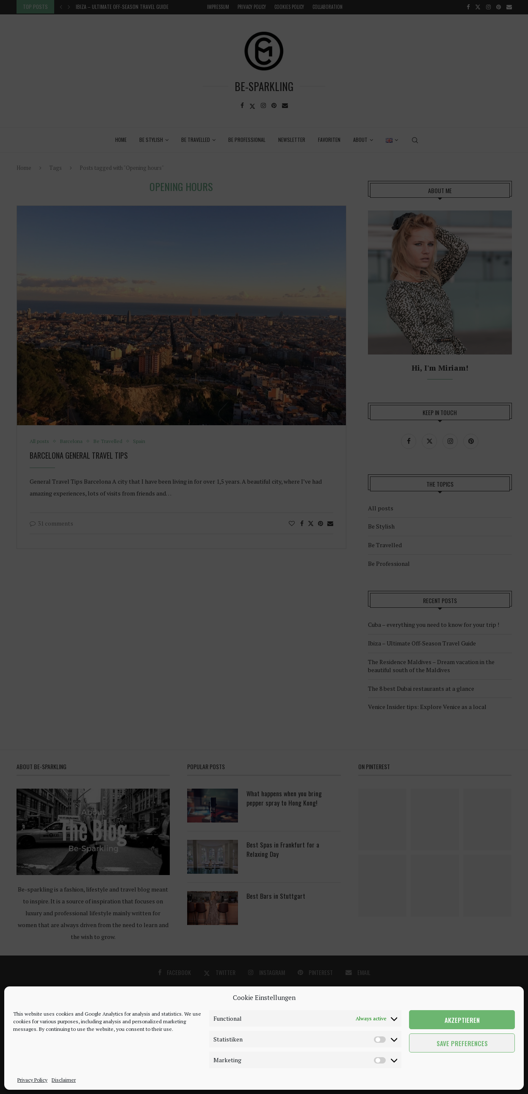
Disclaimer (64, 1080)
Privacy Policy (32, 1080)
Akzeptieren (462, 1020)
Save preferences (462, 1043)
